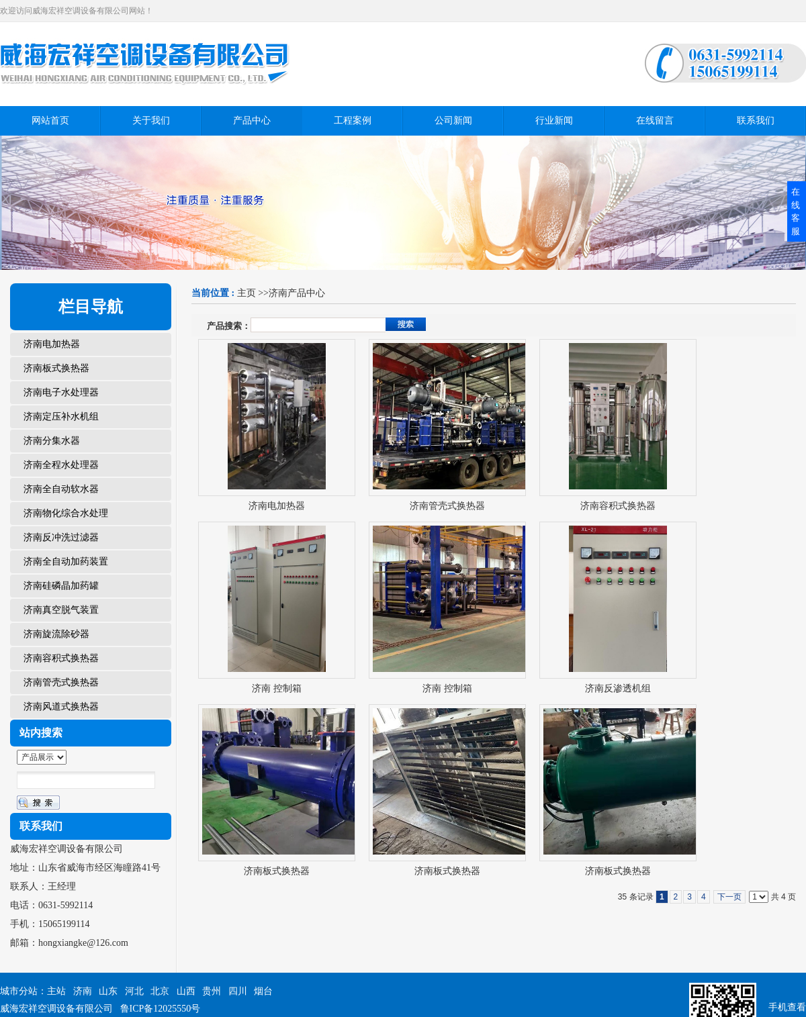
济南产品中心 (297, 293)
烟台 (263, 991)
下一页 (729, 897)
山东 (108, 991)
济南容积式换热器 (618, 506)
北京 (159, 991)
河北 (134, 991)
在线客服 (795, 211)
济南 (82, 991)
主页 (246, 293)
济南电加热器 (277, 506)
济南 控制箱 (277, 688)
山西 (186, 991)
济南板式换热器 (277, 871)
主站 (56, 991)
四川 (237, 991)
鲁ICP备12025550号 (160, 1009)
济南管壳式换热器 (447, 506)
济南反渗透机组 (618, 688)
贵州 (211, 991)
